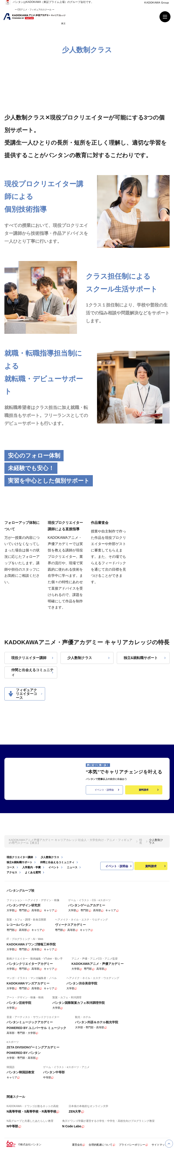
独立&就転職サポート (145, 658)
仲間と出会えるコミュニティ (32, 672)
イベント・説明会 (107, 790)
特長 (140, 841)
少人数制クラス (88, 658)
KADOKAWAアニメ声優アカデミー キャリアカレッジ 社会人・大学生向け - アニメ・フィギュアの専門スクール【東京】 (70, 841)
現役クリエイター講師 (32, 658)
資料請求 (149, 790)
